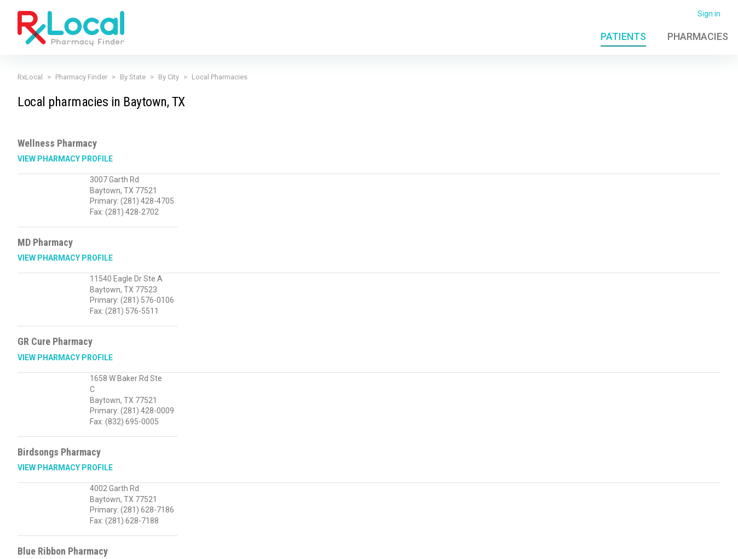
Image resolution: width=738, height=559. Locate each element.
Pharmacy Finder (81, 77)
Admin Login (532, 544)
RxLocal (30, 77)
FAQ (570, 544)
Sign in (708, 13)
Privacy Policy (202, 544)
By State (133, 77)
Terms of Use (258, 544)
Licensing (307, 544)
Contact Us (605, 544)
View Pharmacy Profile (65, 158)
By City (168, 77)
